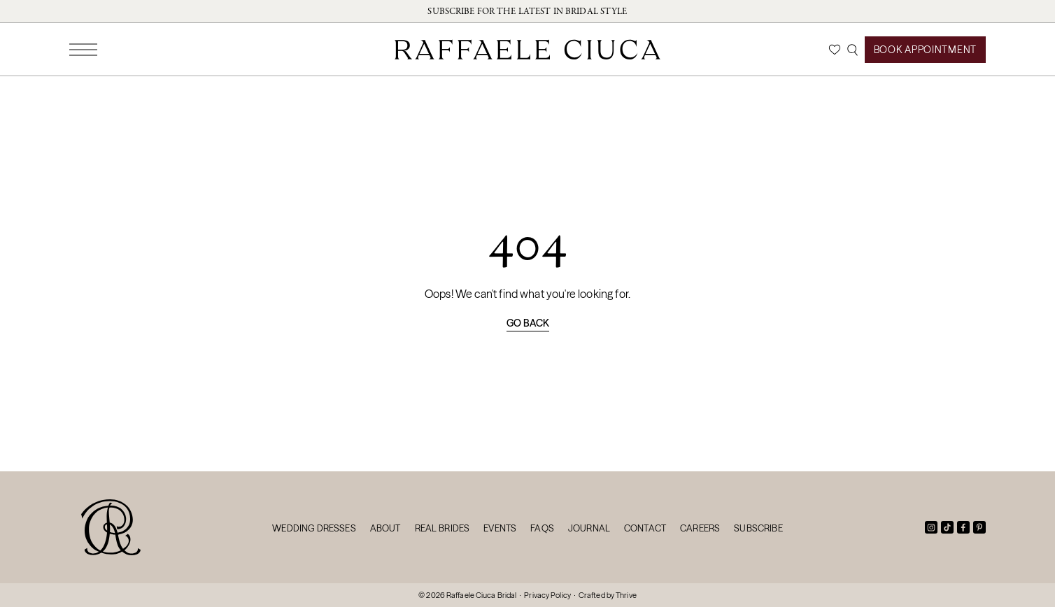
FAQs (542, 528)
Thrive (626, 595)
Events (499, 528)
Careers (700, 528)
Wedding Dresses (313, 528)
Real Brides (442, 528)
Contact (645, 528)
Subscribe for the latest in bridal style (527, 11)
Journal (589, 528)
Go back (528, 323)
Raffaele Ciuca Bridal (481, 595)
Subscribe (758, 528)
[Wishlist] (834, 49)
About (385, 528)
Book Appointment (925, 49)
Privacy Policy (547, 595)
